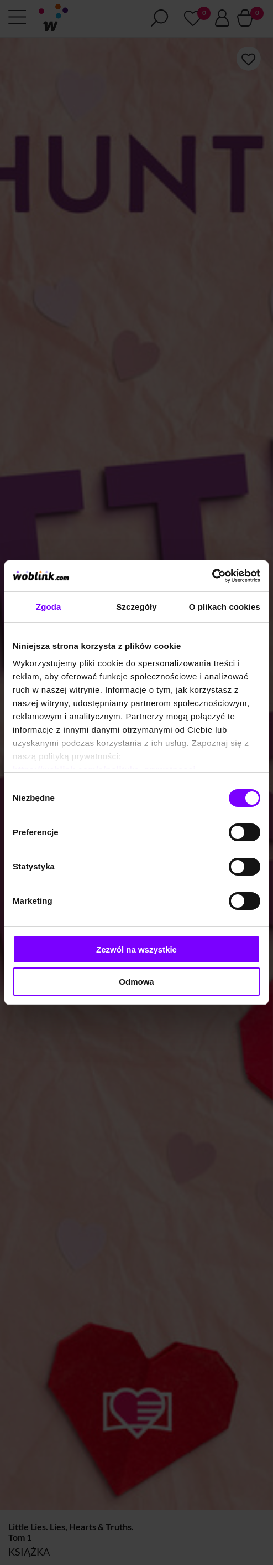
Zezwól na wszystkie (136, 949)
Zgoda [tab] (48, 606)
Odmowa (136, 981)
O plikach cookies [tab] (224, 606)
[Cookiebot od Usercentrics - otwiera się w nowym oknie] (212, 576)
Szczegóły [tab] (136, 606)
